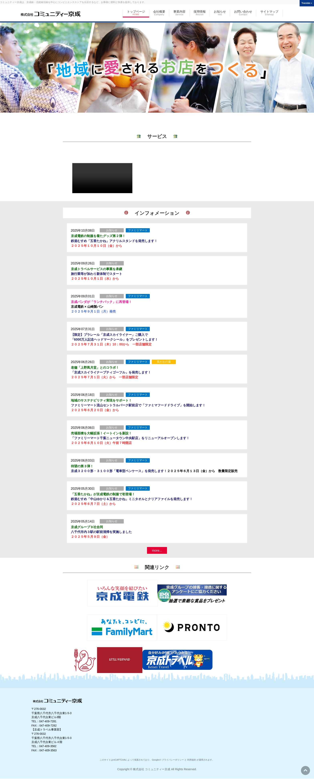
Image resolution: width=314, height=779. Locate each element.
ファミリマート (138, 230)
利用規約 (191, 760)
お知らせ (111, 230)
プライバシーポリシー (173, 760)
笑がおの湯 (164, 361)
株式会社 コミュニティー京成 (151, 769)
